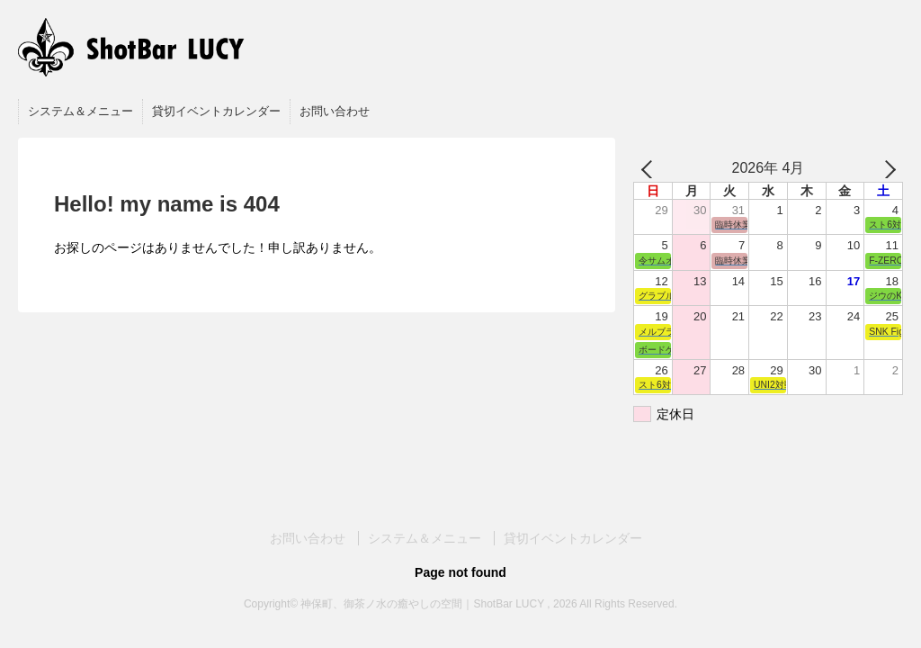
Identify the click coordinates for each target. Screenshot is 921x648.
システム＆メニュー (80, 111)
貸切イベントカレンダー (216, 111)
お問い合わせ (335, 111)
